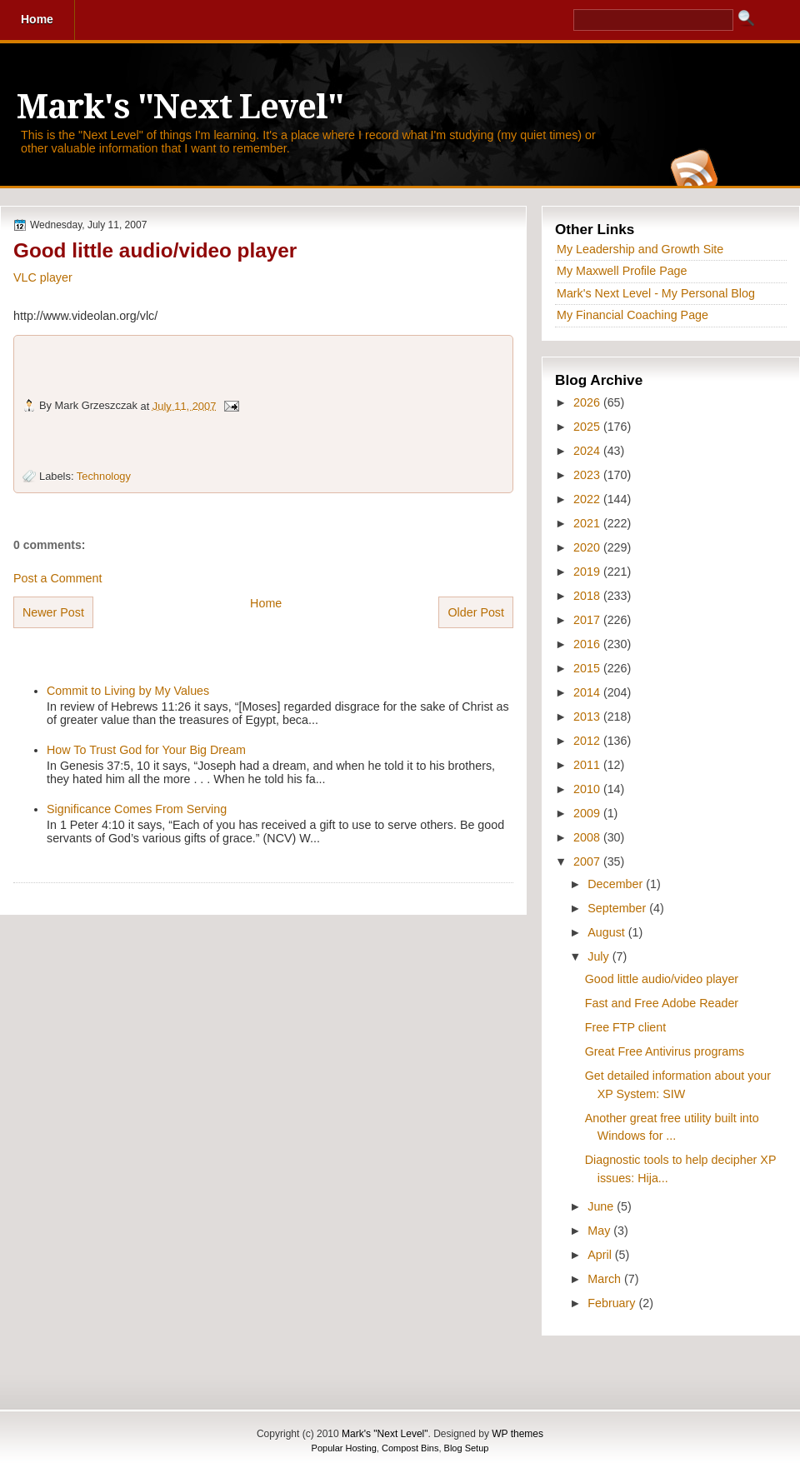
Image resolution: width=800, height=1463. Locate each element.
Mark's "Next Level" (180, 107)
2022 (588, 499)
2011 (588, 764)
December (617, 884)
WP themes (517, 1434)
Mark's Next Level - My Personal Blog (656, 293)
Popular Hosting (344, 1448)
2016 (588, 644)
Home (266, 603)
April (601, 1254)
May (600, 1230)
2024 (588, 450)
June (602, 1206)
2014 (588, 692)
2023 (588, 475)
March (606, 1279)
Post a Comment (57, 578)
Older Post (476, 612)
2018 (588, 595)
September (618, 908)
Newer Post (53, 612)
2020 (588, 547)
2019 (588, 571)
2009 (588, 813)
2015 (588, 668)
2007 (588, 861)
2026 (588, 402)
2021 (588, 523)
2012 (588, 740)
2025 (588, 426)
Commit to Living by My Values (128, 690)
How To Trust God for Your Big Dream (146, 749)
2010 (588, 789)
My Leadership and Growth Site (640, 249)
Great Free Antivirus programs (665, 1051)
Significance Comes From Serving (137, 809)
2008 (588, 837)
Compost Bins (410, 1448)
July (600, 956)
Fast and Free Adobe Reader (661, 1003)
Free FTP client (625, 1027)
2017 (588, 620)
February (613, 1303)
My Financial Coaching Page (632, 315)
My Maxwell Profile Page (622, 270)
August (608, 932)
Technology (104, 476)
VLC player (42, 277)
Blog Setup (466, 1448)
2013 (588, 716)
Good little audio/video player (155, 250)
